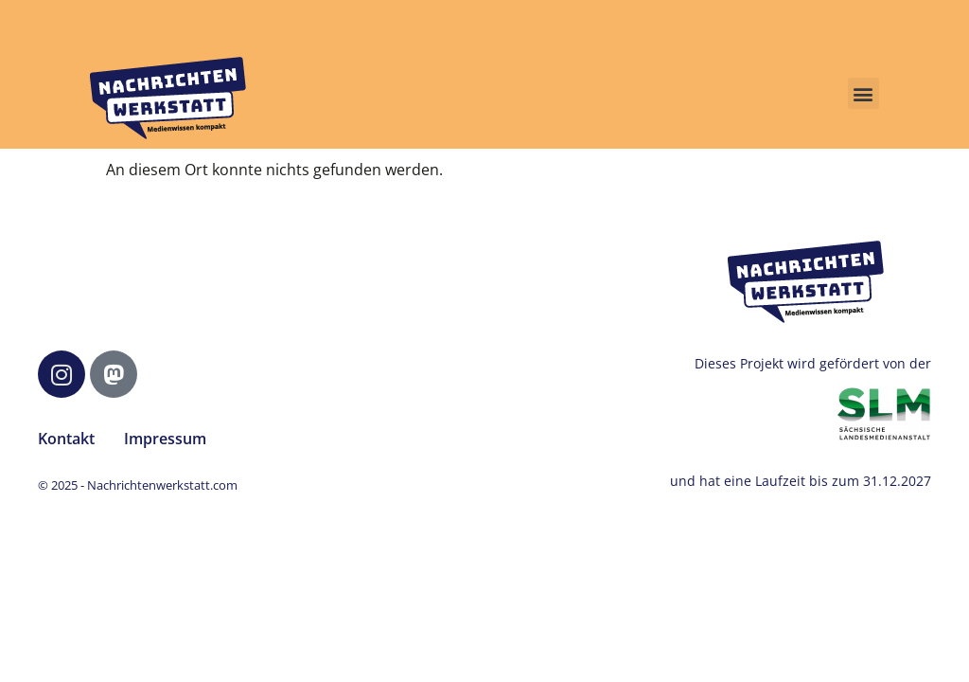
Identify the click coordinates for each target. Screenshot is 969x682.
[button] (863, 93)
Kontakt (66, 438)
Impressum (165, 438)
